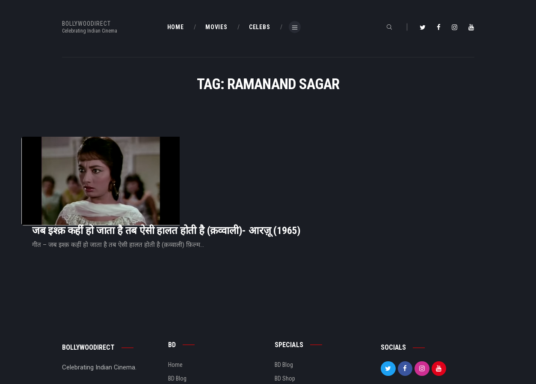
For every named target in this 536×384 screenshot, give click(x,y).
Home (175, 312)
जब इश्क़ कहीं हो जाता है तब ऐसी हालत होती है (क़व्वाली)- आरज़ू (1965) (273, 160)
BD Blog (177, 325)
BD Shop (285, 325)
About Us (179, 339)
